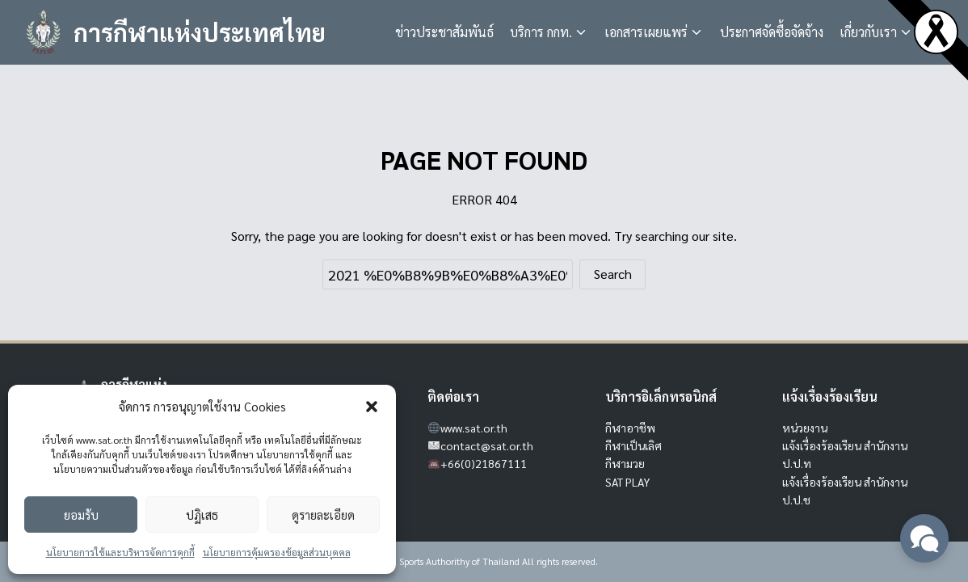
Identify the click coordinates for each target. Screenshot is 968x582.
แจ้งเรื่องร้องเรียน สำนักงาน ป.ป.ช (844, 490)
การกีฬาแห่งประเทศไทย (200, 32)
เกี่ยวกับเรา (868, 31)
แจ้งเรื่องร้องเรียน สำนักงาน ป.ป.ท (844, 454)
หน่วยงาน (804, 427)
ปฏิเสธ (202, 514)
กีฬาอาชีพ (630, 427)
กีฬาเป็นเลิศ (633, 445)
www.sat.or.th (473, 427)
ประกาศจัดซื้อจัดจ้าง (771, 31)
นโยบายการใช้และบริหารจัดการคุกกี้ (120, 552)
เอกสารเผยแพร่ (646, 31)
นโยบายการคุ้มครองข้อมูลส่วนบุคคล (277, 552)
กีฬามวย (625, 463)
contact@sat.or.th (486, 445)
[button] (372, 407)
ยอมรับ (81, 514)
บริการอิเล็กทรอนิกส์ (661, 396)
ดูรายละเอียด (323, 514)
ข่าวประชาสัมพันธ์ (444, 31)
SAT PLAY (627, 481)
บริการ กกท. (541, 31)
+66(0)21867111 (483, 463)
